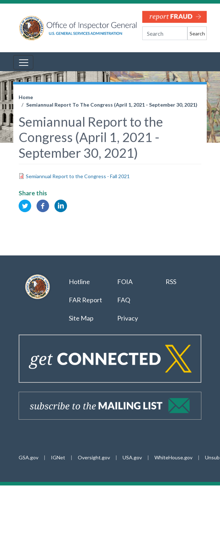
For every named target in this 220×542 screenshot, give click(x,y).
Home (26, 97)
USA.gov (132, 457)
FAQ (123, 300)
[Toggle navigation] (23, 62)
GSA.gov (28, 457)
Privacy (127, 318)
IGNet (58, 457)
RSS (171, 281)
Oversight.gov (94, 457)
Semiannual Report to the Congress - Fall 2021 (78, 176)
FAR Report (85, 300)
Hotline (79, 281)
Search (197, 33)
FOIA (125, 281)
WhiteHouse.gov (173, 457)
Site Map (81, 318)
